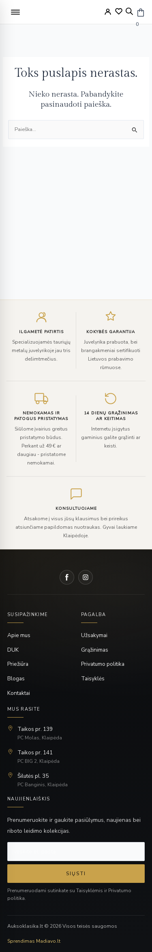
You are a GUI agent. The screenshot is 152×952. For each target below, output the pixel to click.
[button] (15, 12)
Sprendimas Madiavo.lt (33, 941)
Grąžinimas (94, 650)
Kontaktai (18, 693)
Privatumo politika (102, 664)
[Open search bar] (129, 11)
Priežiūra (17, 664)
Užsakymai (94, 635)
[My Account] (107, 12)
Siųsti (76, 873)
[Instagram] (85, 577)
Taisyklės (93, 678)
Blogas (16, 678)
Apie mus (18, 635)
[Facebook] (67, 577)
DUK (13, 650)
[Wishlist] (119, 11)
